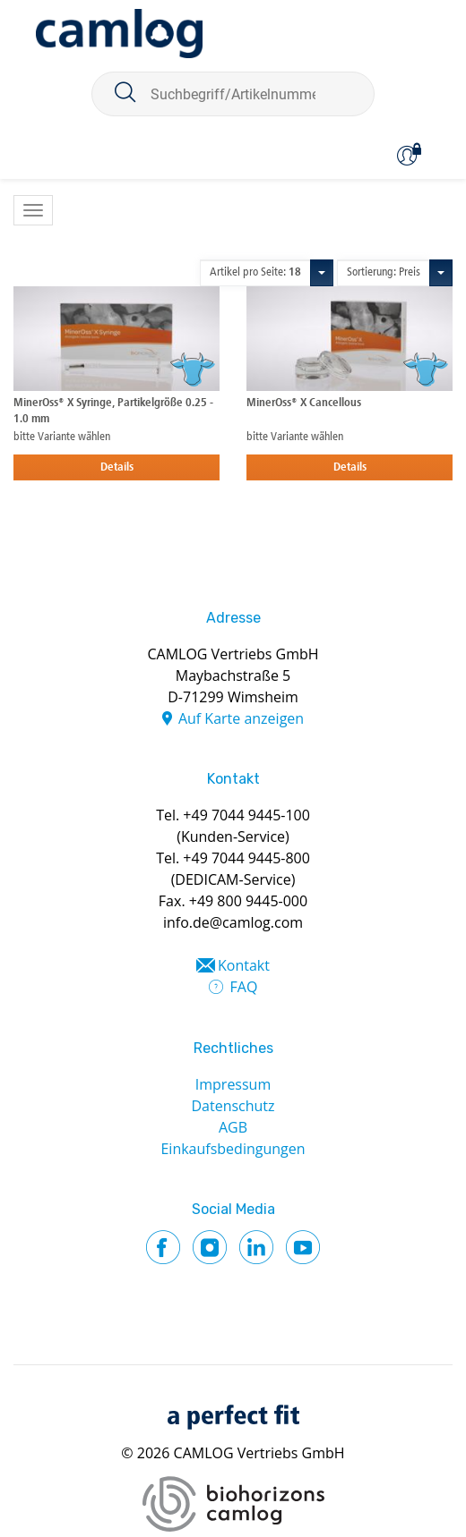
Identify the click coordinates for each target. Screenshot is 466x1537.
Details (117, 467)
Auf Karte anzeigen (241, 718)
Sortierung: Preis (383, 272)
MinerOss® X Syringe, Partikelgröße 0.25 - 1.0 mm (113, 410)
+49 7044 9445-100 (246, 815)
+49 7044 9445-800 (246, 858)
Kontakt (244, 965)
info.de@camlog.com (233, 922)
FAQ (244, 987)
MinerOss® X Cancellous (303, 403)
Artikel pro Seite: (255, 272)
